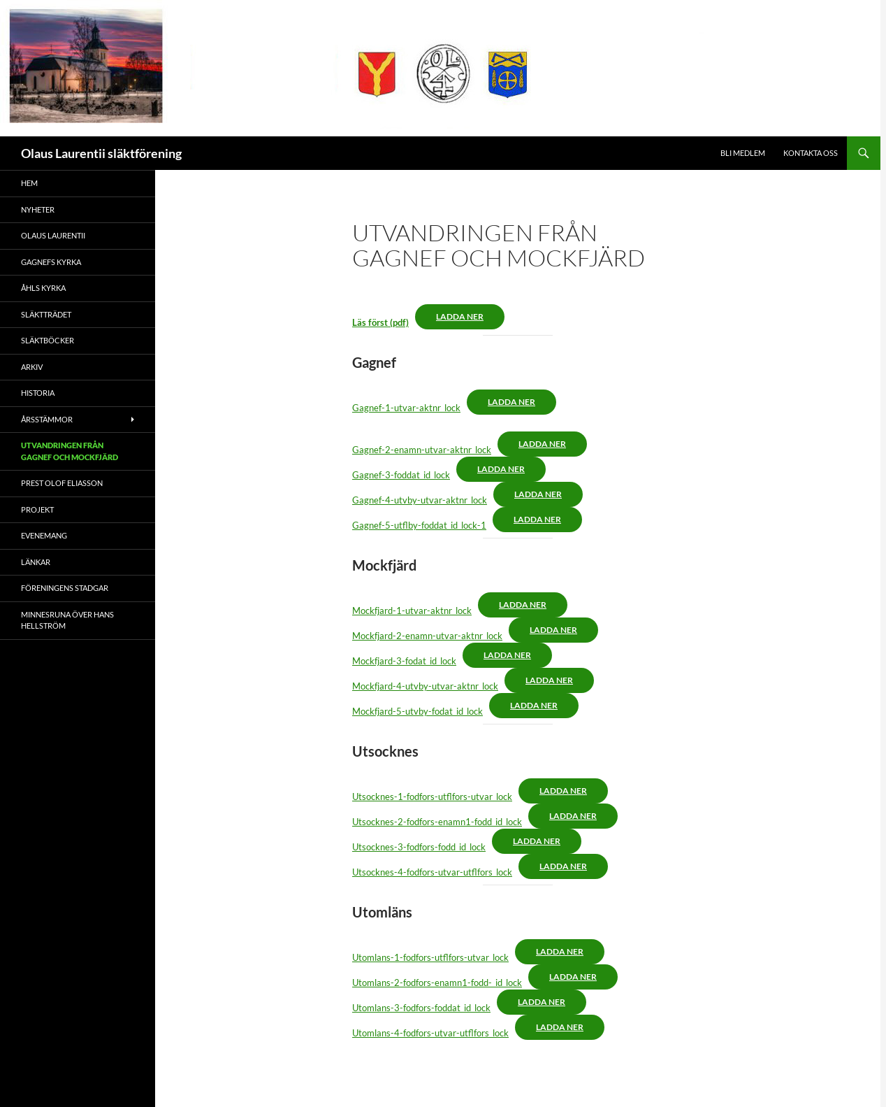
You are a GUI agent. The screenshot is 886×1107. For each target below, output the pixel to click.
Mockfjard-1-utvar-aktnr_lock (412, 610)
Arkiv (32, 366)
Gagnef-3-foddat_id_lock (401, 474)
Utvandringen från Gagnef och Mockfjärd (69, 451)
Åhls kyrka (43, 287)
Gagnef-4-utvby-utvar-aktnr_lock (419, 500)
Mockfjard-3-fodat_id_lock (404, 660)
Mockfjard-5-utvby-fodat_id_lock (417, 711)
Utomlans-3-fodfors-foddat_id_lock (421, 1007)
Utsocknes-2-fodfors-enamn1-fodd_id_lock (437, 821)
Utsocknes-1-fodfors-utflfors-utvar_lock (432, 796)
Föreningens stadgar (64, 587)
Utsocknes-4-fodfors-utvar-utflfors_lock (432, 872)
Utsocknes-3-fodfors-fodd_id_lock (419, 846)
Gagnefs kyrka (51, 261)
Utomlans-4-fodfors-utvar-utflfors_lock (430, 1032)
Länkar (35, 561)
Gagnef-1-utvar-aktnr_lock (406, 407)
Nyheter (38, 209)
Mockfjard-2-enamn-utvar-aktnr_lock (427, 635)
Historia (38, 392)
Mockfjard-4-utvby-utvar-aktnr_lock (425, 686)
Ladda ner (460, 316)
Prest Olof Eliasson (62, 482)
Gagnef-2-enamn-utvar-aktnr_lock (421, 449)
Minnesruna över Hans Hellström (67, 620)
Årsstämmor (47, 419)
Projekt (37, 509)
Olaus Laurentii (53, 235)
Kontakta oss (810, 152)
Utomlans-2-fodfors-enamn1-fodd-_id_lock (437, 982)
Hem (29, 182)
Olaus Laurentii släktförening (101, 153)
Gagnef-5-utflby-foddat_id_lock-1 (419, 525)
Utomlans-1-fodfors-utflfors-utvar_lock (430, 957)
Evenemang (44, 535)
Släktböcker (47, 340)
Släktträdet (46, 314)
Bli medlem (742, 152)
